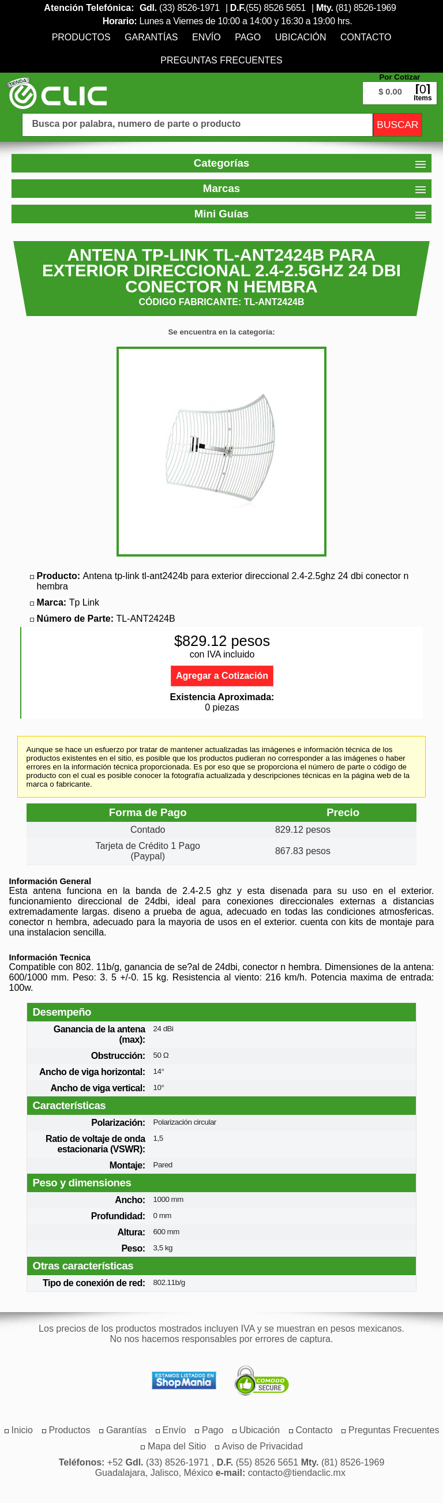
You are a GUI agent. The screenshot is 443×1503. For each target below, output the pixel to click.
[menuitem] (81, 37)
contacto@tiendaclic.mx (297, 1473)
